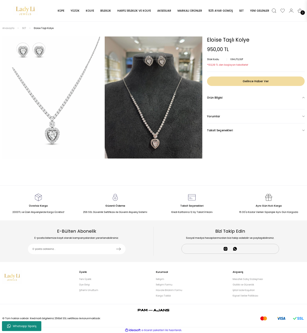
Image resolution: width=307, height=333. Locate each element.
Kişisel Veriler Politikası (245, 295)
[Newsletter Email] (77, 249)
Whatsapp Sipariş (21, 326)
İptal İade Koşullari (244, 290)
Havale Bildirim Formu (169, 290)
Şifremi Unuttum (88, 290)
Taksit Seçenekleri (220, 130)
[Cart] (300, 10)
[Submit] (118, 249)
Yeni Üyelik (85, 279)
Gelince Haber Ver (256, 81)
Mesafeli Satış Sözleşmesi (248, 279)
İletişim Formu (164, 284)
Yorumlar (213, 116)
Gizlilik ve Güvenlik (243, 284)
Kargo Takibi (163, 295)
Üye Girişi (84, 284)
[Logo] (25, 10)
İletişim (160, 279)
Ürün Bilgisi (214, 98)
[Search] (274, 10)
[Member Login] (291, 10)
